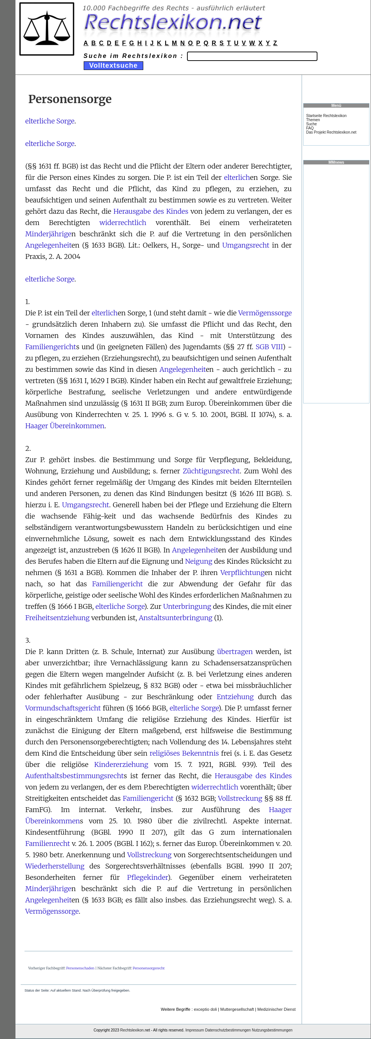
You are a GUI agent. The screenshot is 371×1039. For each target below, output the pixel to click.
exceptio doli (205, 1009)
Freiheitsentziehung (57, 617)
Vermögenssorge (265, 313)
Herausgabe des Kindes (151, 211)
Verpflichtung (243, 572)
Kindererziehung (121, 764)
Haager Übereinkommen (64, 425)
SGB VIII (269, 346)
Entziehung (235, 696)
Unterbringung (187, 606)
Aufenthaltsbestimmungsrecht (74, 775)
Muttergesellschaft (237, 1009)
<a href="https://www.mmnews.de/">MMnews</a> (336, 283)
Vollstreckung (240, 798)
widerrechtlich (123, 222)
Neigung (198, 561)
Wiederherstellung (54, 866)
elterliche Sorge (49, 121)
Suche (311, 124)
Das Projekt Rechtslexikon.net (331, 132)
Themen (313, 120)
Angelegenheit (48, 245)
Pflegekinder (147, 877)
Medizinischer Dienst (277, 1009)
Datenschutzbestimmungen (228, 1030)
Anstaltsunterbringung (176, 617)
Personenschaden (80, 968)
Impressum (195, 1030)
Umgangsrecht (246, 245)
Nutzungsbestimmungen (272, 1030)
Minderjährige (48, 234)
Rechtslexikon (132, 1030)
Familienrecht (47, 843)
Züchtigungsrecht (211, 471)
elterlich (237, 177)
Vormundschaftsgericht (63, 708)
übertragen (235, 651)
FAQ (310, 128)
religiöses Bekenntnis (184, 753)
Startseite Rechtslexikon (326, 116)
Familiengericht (50, 346)
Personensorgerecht (149, 968)
